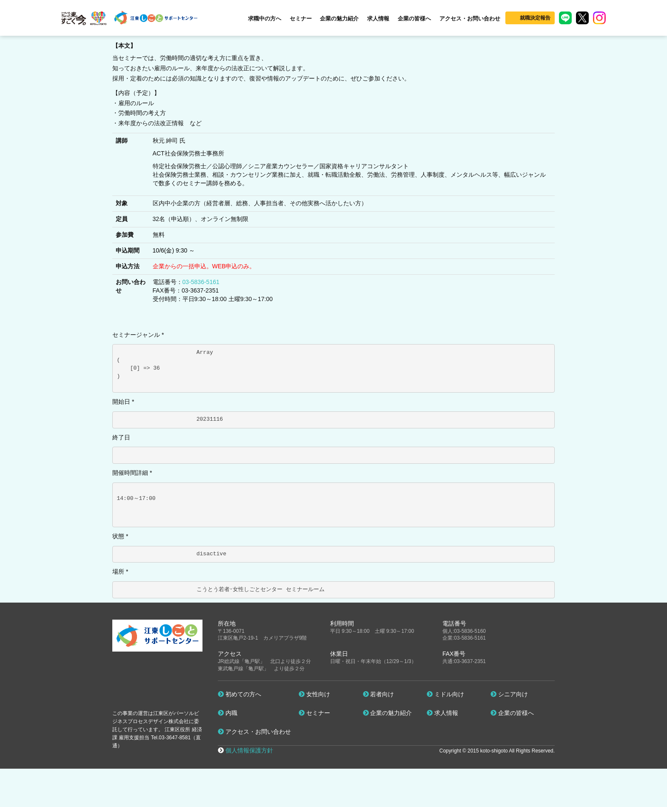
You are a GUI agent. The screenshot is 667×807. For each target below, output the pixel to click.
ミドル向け (445, 694)
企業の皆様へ (414, 18)
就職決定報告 (535, 18)
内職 (227, 712)
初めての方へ (239, 694)
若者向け (378, 694)
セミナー (301, 18)
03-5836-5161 (200, 282)
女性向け (314, 694)
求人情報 (378, 18)
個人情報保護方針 (249, 750)
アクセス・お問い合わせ (469, 18)
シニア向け (509, 694)
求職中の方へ (264, 18)
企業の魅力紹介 (339, 18)
